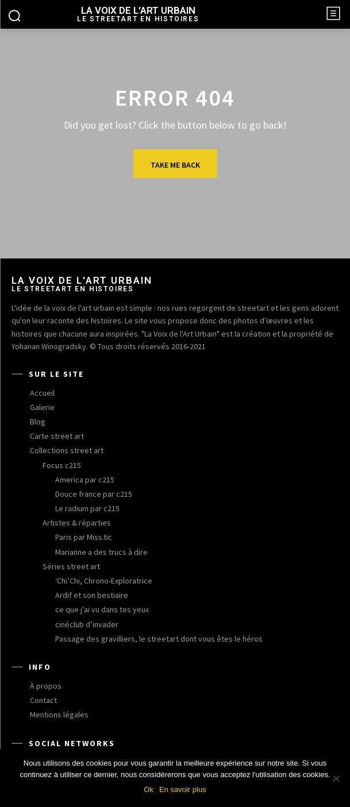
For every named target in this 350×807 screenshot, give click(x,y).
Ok (148, 789)
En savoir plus (182, 789)
